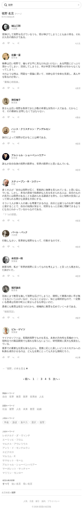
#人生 (78, 43)
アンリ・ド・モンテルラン (16, 448)
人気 (25, 501)
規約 (44, 501)
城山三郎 (16, 26)
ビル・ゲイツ (18, 329)
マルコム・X (9, 456)
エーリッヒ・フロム (12, 439)
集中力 (24, 422)
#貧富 (78, 221)
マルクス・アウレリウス (15, 444)
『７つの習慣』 (10, 214)
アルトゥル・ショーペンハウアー (28, 155)
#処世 (78, 144)
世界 (11, 396)
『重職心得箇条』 (11, 82)
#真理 (78, 88)
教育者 (14, 290)
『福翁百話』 (9, 311)
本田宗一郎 (17, 258)
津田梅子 (16, 100)
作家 (13, 132)
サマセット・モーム (12, 460)
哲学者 (14, 58)
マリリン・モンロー (12, 473)
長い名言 (27, 484)
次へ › (56, 379)
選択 (33, 422)
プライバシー (54, 501)
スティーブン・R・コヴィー (26, 181)
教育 (18, 396)
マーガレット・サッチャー (16, 468)
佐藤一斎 (16, 55)
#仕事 (78, 357)
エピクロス (8, 452)
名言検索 (6, 492)
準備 (6, 422)
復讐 (11, 409)
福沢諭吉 (16, 288)
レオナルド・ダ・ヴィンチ (16, 435)
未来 (25, 409)
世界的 (33, 396)
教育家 (14, 102)
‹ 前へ (26, 379)
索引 (37, 501)
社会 (4, 409)
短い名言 (16, 484)
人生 (41, 396)
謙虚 (14, 422)
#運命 (78, 117)
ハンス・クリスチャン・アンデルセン (30, 129)
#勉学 (78, 318)
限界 (25, 396)
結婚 (39, 409)
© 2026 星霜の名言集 (41, 507)
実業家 (14, 261)
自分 (4, 396)
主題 (31, 501)
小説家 (14, 28)
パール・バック (19, 232)
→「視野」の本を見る (15, 368)
